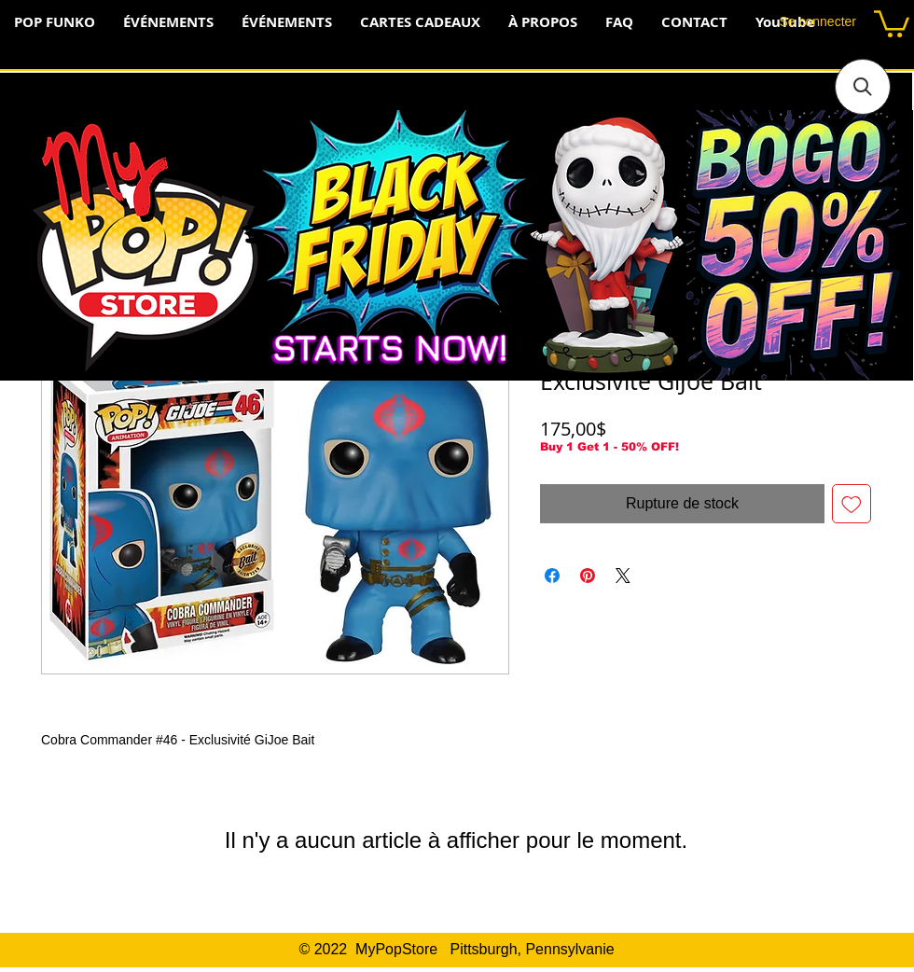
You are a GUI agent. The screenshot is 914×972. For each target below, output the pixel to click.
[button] (891, 22)
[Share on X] (623, 575)
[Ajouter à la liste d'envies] (851, 503)
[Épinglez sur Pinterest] (587, 575)
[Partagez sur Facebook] (552, 575)
